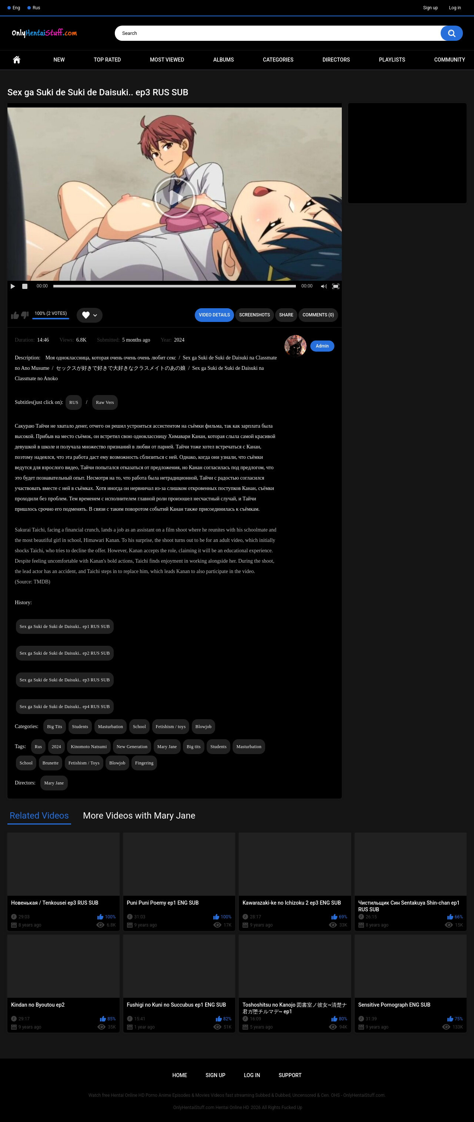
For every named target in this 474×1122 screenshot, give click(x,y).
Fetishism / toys (171, 726)
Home (16, 59)
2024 (56, 746)
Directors (336, 60)
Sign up (430, 7)
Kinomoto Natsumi (89, 746)
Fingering (144, 763)
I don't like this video (25, 315)
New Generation (132, 746)
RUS (73, 402)
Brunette (51, 763)
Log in (455, 7)
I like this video (15, 315)
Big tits (193, 746)
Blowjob (203, 726)
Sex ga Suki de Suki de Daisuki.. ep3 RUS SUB (65, 679)
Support (289, 1075)
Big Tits (54, 726)
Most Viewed (167, 60)
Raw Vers (105, 402)
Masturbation (110, 726)
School (139, 726)
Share (286, 314)
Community (449, 60)
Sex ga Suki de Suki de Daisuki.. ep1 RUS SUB (65, 626)
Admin (322, 346)
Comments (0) (318, 314)
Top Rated (107, 60)
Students (80, 726)
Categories (278, 60)
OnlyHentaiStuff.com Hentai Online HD (211, 1107)
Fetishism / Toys (84, 763)
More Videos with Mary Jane (139, 815)
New (59, 60)
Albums (223, 60)
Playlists (392, 60)
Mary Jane (167, 746)
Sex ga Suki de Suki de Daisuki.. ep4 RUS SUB (65, 706)
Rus (36, 7)
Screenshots (254, 314)
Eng (16, 7)
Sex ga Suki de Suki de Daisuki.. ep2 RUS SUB (65, 653)
